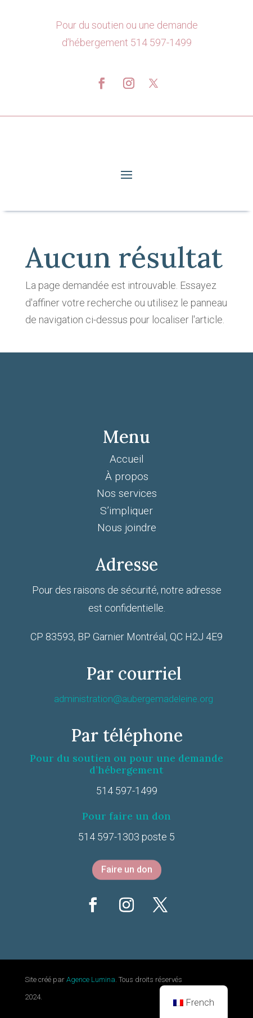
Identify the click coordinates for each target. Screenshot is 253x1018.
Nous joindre (126, 527)
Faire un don (126, 870)
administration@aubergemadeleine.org (133, 698)
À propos (126, 476)
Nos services (127, 493)
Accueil (127, 459)
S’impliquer (126, 510)
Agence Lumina (90, 979)
